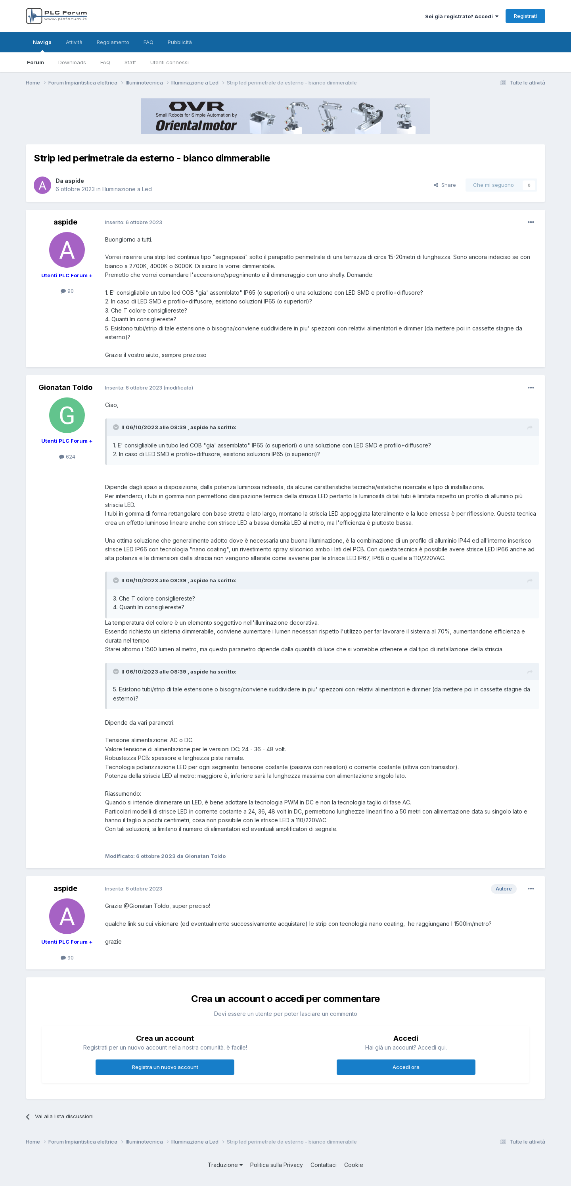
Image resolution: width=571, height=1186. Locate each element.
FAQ (105, 62)
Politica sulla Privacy (276, 1164)
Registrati (525, 16)
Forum (35, 62)
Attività (74, 42)
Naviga (42, 45)
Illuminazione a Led (127, 189)
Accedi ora (406, 1067)
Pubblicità (180, 42)
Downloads (72, 62)
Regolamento (113, 42)
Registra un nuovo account (165, 1067)
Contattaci (323, 1164)
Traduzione (225, 1164)
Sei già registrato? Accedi (461, 16)
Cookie (353, 1164)
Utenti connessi (169, 62)
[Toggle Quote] (116, 427)
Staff (130, 62)
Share (445, 185)
